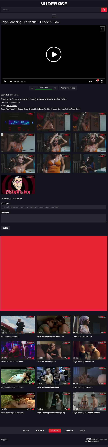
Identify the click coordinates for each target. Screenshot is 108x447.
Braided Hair (33, 109)
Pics (82, 430)
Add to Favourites (68, 88)
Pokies (67, 109)
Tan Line (47, 109)
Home (26, 430)
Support (4, 440)
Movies (69, 430)
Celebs (40, 430)
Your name (5, 204)
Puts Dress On (11, 109)
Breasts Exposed (57, 109)
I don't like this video (55, 88)
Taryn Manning (14, 102)
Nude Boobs (75, 109)
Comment (5, 212)
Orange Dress (22, 109)
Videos (54, 430)
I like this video (32, 88)
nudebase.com (101, 439)
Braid (41, 109)
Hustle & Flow (11, 106)
